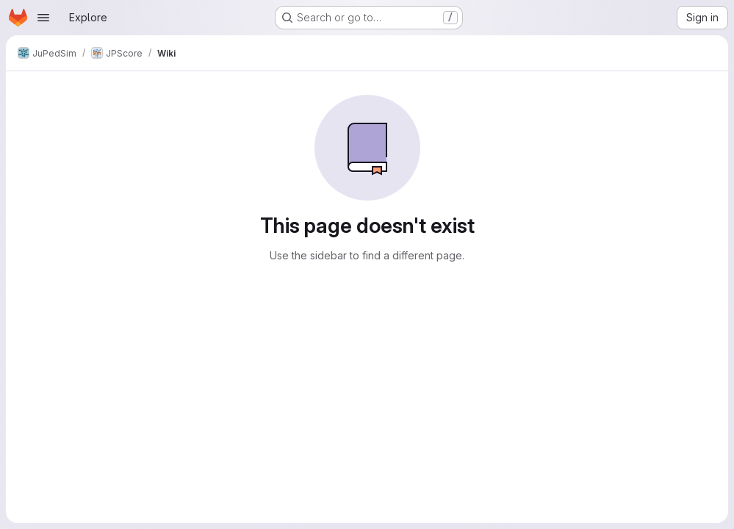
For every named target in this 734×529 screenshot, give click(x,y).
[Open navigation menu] (43, 17)
